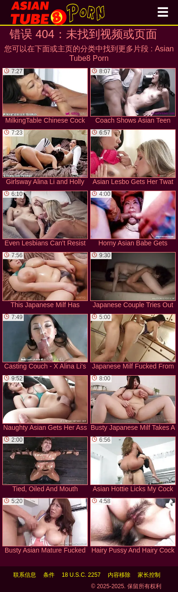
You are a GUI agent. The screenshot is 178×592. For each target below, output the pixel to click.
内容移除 (119, 575)
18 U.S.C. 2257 (81, 575)
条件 (49, 575)
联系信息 (24, 575)
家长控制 (149, 575)
